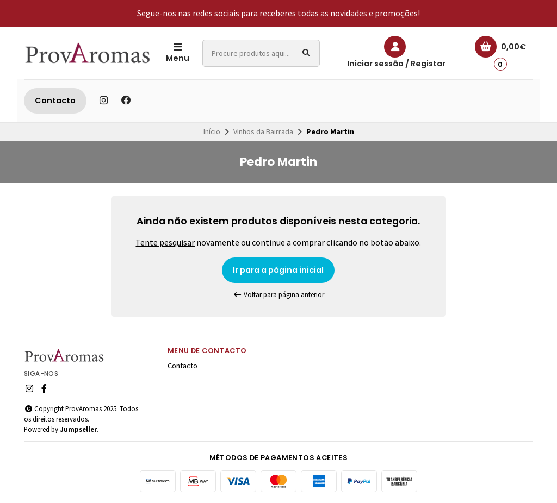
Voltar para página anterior (278, 294)
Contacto (55, 100)
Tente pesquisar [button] (165, 242)
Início (211, 131)
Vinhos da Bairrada (263, 131)
